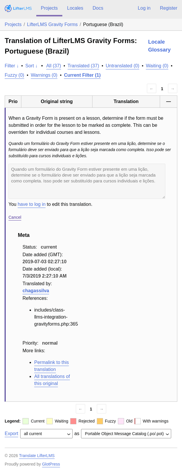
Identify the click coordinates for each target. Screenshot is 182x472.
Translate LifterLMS (37, 455)
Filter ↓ (12, 65)
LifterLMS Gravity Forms (52, 24)
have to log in (31, 204)
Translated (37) (83, 65)
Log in (144, 8)
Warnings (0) (44, 75)
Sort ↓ (31, 65)
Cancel (14, 217)
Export (11, 433)
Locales (75, 8)
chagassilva (36, 290)
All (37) (53, 65)
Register (168, 8)
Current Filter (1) (82, 75)
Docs (97, 8)
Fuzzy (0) (14, 75)
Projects (49, 8)
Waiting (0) (157, 65)
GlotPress (51, 464)
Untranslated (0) (122, 65)
